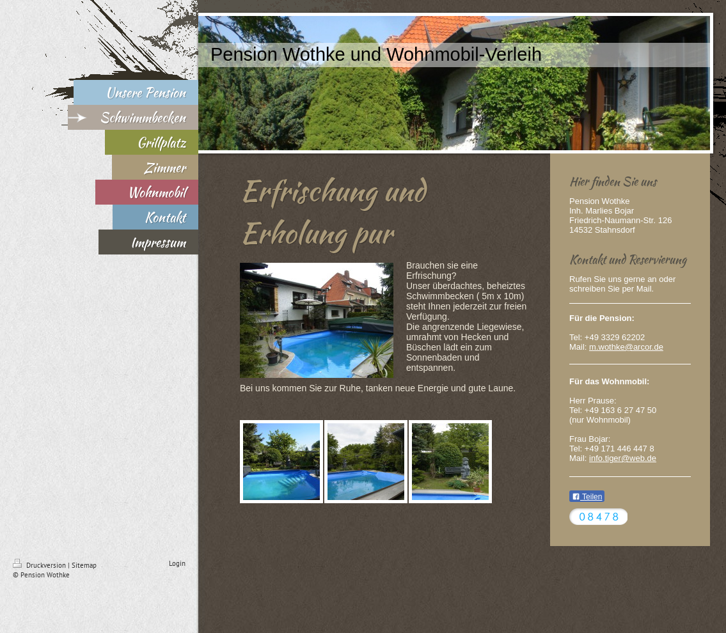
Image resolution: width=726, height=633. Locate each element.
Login (177, 563)
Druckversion (40, 565)
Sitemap (84, 565)
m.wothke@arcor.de (626, 347)
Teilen (587, 496)
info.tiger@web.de (622, 458)
